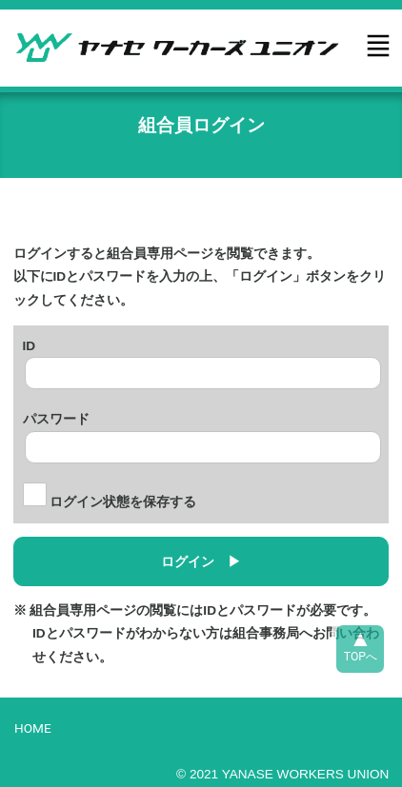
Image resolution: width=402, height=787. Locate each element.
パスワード (56, 417)
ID (29, 343)
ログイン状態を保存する (110, 502)
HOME (32, 728)
